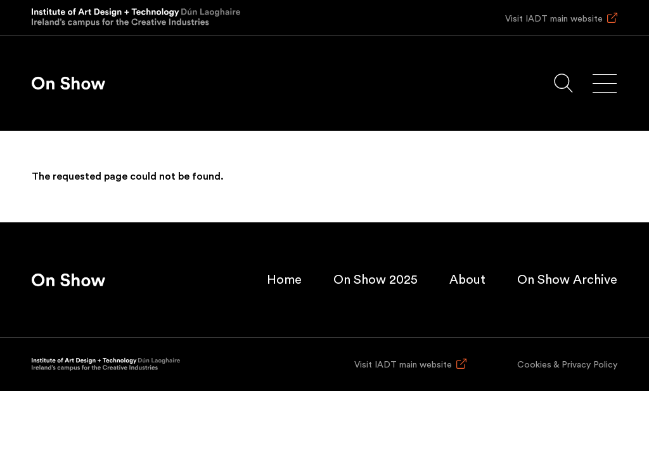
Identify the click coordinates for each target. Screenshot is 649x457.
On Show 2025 (375, 280)
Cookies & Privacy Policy (567, 365)
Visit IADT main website (554, 19)
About (467, 280)
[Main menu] (604, 83)
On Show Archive (567, 280)
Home (284, 280)
